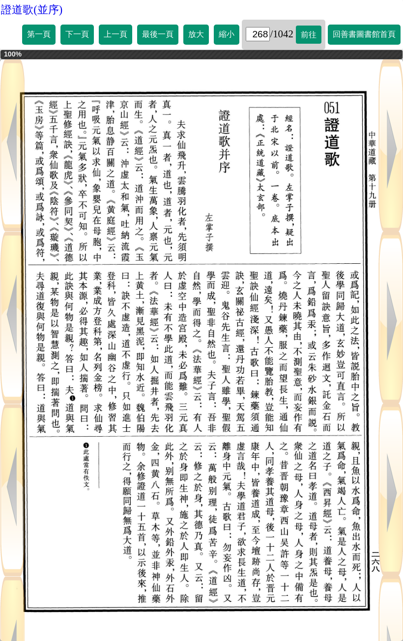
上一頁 (115, 34)
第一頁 (39, 34)
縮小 (226, 34)
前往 (309, 34)
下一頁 (77, 34)
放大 (196, 34)
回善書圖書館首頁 (364, 34)
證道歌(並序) (31, 9)
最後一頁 (157, 34)
